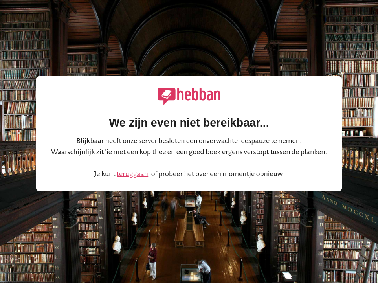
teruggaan (132, 174)
